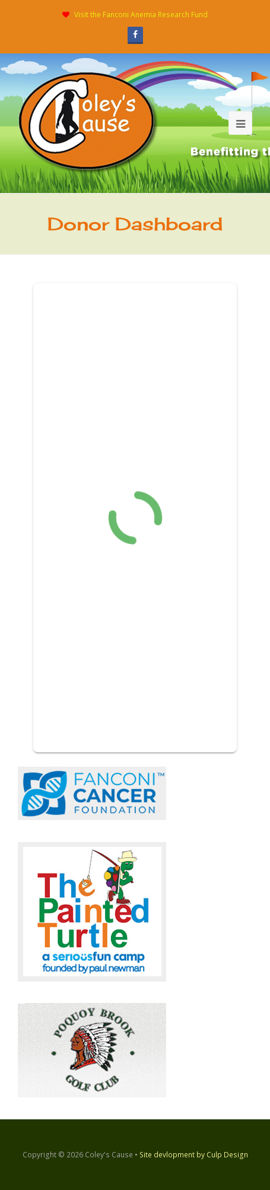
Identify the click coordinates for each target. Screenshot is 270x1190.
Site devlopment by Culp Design (193, 1155)
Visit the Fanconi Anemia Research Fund (141, 15)
